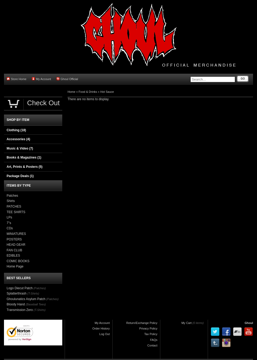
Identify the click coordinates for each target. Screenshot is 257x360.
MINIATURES (16, 234)
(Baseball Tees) (36, 304)
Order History (101, 328)
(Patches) (39, 288)
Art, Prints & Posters (24, 167)
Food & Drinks (88, 91)
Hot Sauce (107, 91)
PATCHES (14, 206)
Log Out (104, 334)
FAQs (153, 339)
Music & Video (20, 148)
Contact (152, 345)
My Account (41, 79)
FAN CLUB (14, 250)
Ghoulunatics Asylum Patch (26, 299)
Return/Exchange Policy (141, 322)
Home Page (15, 266)
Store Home (16, 79)
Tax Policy (150, 334)
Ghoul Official (67, 79)
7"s (9, 223)
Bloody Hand (16, 304)
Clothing (16, 130)
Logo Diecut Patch (20, 288)
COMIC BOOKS (18, 261)
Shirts (11, 201)
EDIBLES (13, 255)
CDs (10, 228)
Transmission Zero (20, 310)
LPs (9, 217)
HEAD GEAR (16, 245)
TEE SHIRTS (16, 212)
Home (71, 91)
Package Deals (20, 176)
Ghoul (249, 322)
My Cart (186, 322)
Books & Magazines (24, 157)
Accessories (18, 139)
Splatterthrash (16, 293)
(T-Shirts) (33, 293)
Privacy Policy (148, 328)
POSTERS (14, 239)
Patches (12, 195)
